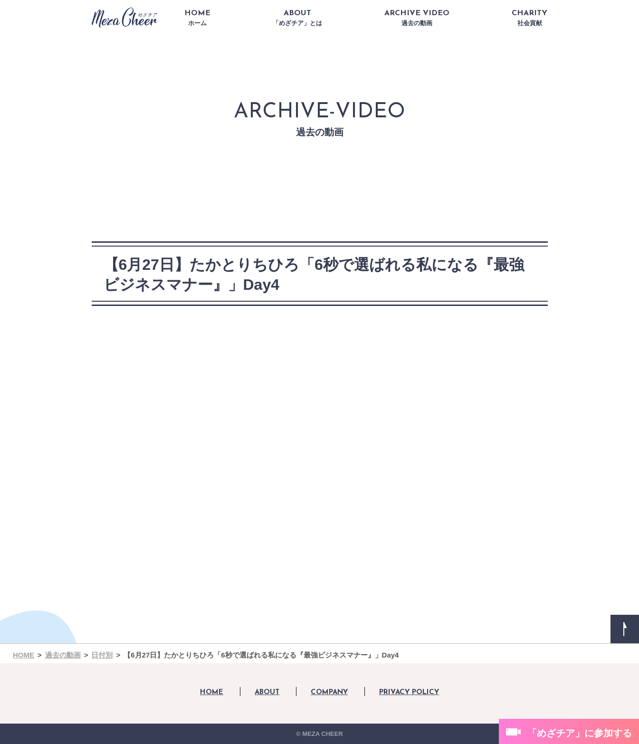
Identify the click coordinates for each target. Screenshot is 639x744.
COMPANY (329, 692)
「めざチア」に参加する (579, 733)
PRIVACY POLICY (409, 692)
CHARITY (529, 18)
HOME (197, 18)
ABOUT (297, 18)
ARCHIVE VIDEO (416, 18)
